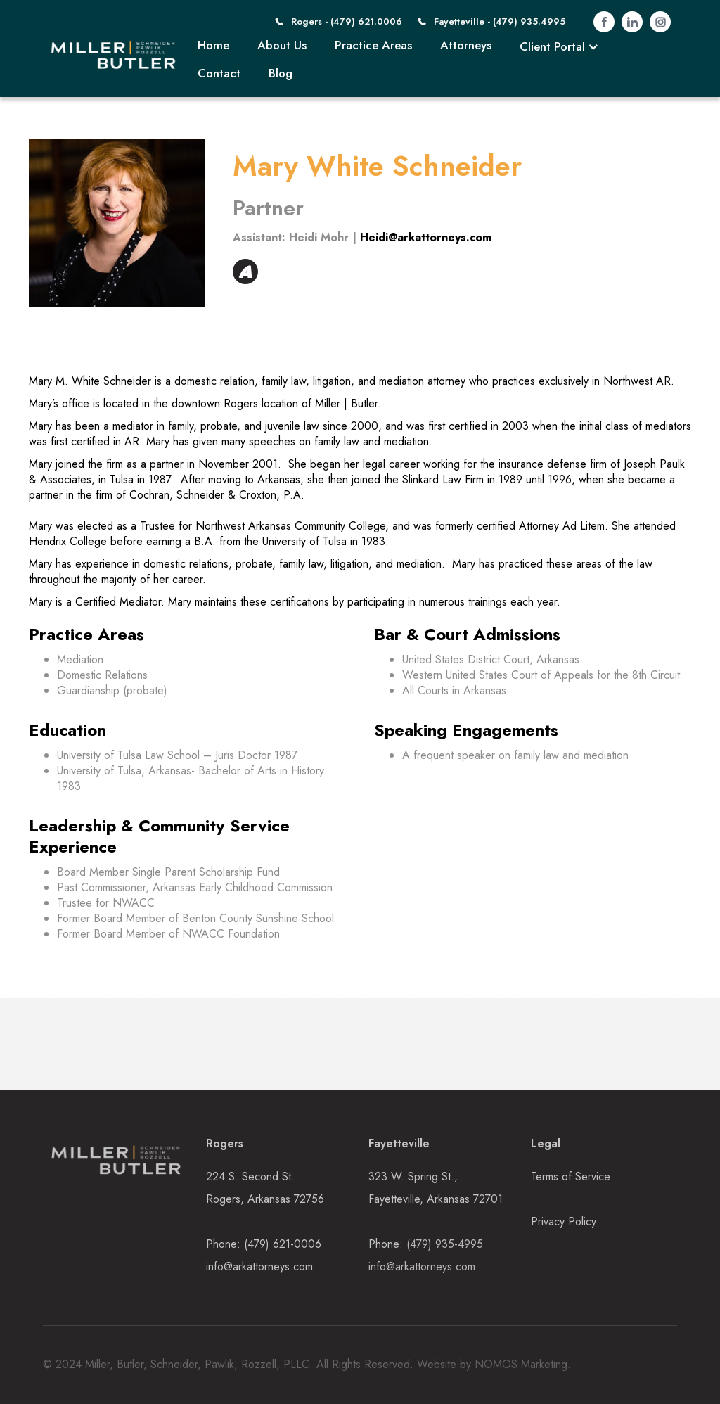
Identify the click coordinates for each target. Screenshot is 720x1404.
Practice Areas (373, 45)
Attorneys (465, 45)
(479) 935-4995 (444, 1244)
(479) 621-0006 (282, 1244)
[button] (559, 46)
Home (213, 45)
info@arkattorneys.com (259, 1266)
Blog (280, 73)
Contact (219, 73)
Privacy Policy (563, 1221)
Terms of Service (570, 1176)
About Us (282, 45)
